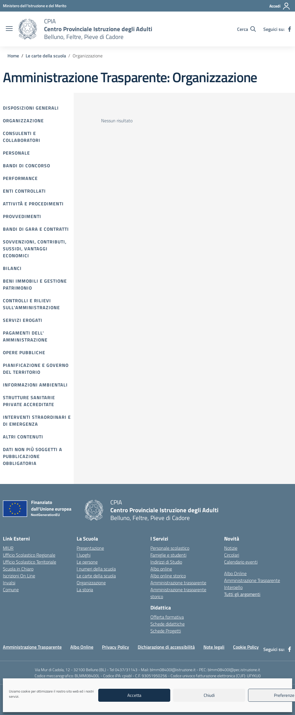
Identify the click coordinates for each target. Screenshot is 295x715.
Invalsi (9, 582)
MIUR (8, 548)
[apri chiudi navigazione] (9, 29)
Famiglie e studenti (168, 554)
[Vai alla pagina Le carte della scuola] (46, 55)
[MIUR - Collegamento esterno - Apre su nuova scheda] (34, 6)
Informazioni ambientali (35, 384)
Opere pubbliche (24, 352)
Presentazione (90, 548)
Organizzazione (23, 120)
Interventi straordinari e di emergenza (37, 420)
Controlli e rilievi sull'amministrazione (31, 304)
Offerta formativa (167, 616)
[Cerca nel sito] (246, 29)
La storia (85, 589)
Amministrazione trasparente (178, 582)
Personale (16, 152)
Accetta (134, 695)
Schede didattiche (167, 623)
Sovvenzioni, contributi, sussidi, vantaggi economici (35, 248)
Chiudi (209, 695)
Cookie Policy (246, 646)
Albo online (161, 568)
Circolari (231, 554)
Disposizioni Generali (31, 107)
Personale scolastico (169, 548)
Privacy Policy (115, 646)
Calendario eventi (241, 561)
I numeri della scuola (96, 568)
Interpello (233, 587)
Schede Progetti (165, 630)
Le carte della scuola (96, 575)
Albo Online (235, 573)
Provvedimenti (22, 216)
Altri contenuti (23, 436)
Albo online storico (168, 575)
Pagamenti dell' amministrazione (25, 336)
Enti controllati (24, 190)
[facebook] (289, 29)
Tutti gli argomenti (242, 594)
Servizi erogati (22, 320)
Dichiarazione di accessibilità (166, 646)
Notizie (230, 548)
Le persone (87, 561)
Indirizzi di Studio (166, 561)
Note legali (213, 646)
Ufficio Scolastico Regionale (29, 554)
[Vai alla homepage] (27, 29)
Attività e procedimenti (33, 203)
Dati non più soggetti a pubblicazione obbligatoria (32, 456)
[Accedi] (280, 6)
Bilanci (12, 268)
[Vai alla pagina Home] (13, 55)
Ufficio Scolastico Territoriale (29, 561)
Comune (11, 589)
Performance (20, 178)
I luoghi (83, 554)
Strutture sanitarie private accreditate (29, 401)
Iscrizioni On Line (19, 575)
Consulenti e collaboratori (21, 137)
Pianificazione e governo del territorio (36, 369)
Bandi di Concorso (26, 165)
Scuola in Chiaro (18, 568)
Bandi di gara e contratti (36, 229)
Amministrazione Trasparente (252, 580)
